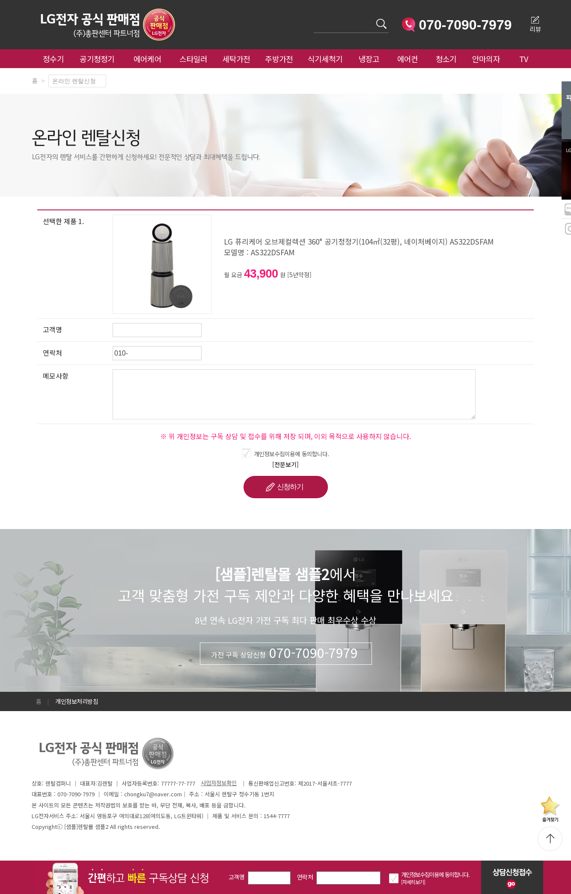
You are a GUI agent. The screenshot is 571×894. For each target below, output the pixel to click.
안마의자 (488, 58)
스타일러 (193, 58)
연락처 (305, 877)
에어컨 (407, 58)
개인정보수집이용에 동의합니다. (291, 453)
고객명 (236, 877)
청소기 (446, 58)
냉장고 (369, 58)
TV (523, 58)
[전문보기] (285, 464)
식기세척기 (325, 58)
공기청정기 (97, 58)
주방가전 (279, 58)
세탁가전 (236, 58)
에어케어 (147, 58)
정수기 (53, 58)
